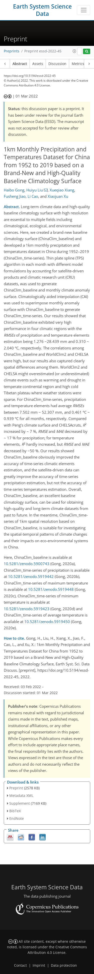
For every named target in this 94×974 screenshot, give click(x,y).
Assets (37, 63)
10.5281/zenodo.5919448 (51, 589)
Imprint (39, 965)
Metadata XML (21, 795)
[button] (74, 51)
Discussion (57, 63)
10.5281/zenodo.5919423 (26, 608)
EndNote (16, 818)
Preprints (11, 51)
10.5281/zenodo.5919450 (47, 621)
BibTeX (15, 810)
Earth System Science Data (42, 10)
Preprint (16, 788)
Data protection (64, 965)
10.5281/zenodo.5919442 (31, 576)
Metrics (78, 63)
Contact (20, 965)
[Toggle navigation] (83, 10)
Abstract (20, 63)
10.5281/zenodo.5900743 (26, 563)
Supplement (19, 803)
